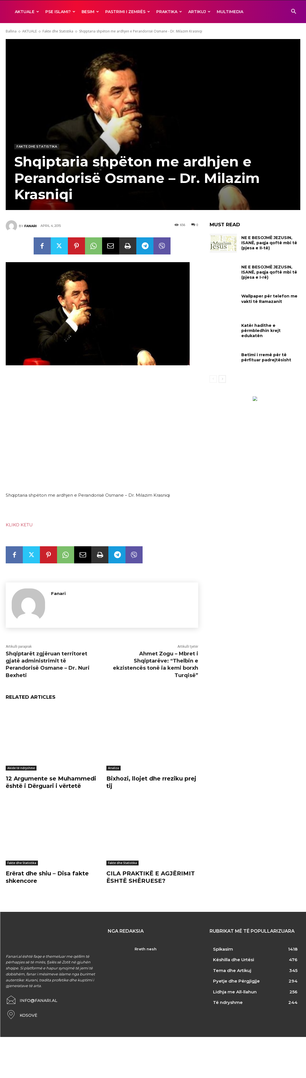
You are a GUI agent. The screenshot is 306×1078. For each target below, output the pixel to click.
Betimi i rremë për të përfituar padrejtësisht (266, 357)
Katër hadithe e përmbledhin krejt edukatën (261, 330)
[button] (293, 12)
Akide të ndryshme (21, 768)
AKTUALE (27, 11)
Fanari (30, 226)
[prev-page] (213, 379)
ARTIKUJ (199, 11)
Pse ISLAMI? (60, 11)
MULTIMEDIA (230, 11)
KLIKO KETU (19, 524)
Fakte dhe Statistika (57, 31)
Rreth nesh (146, 949)
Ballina (11, 31)
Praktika (169, 11)
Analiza (113, 768)
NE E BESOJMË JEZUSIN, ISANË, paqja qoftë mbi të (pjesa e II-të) (269, 242)
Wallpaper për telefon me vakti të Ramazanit (269, 299)
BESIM (90, 11)
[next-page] (222, 379)
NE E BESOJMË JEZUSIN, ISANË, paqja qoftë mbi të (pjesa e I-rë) (269, 272)
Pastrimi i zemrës (127, 11)
